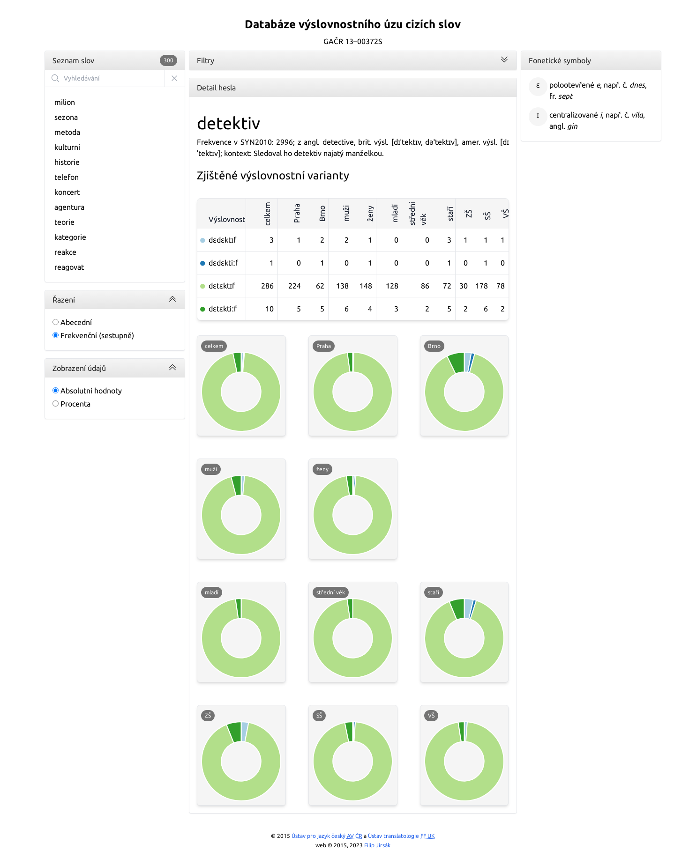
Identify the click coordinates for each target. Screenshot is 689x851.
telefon (66, 177)
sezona (66, 117)
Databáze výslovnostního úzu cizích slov (353, 24)
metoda (67, 132)
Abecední (72, 322)
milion (64, 102)
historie (67, 162)
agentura (69, 207)
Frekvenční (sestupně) (93, 335)
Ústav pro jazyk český (327, 836)
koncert (67, 192)
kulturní (67, 147)
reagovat (69, 267)
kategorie (70, 237)
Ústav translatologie (401, 836)
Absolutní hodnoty (87, 390)
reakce (65, 252)
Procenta (71, 404)
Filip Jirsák (377, 845)
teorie (64, 222)
